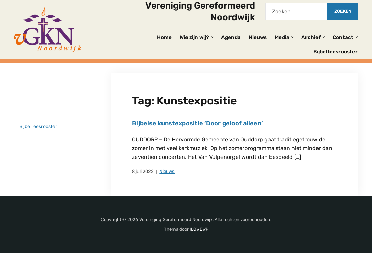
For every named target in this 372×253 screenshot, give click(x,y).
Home (164, 37)
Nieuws (258, 37)
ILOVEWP (199, 229)
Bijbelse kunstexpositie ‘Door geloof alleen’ (197, 123)
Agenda (231, 37)
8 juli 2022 (143, 171)
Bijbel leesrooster (335, 52)
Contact (343, 37)
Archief (311, 37)
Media (282, 37)
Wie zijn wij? (194, 37)
